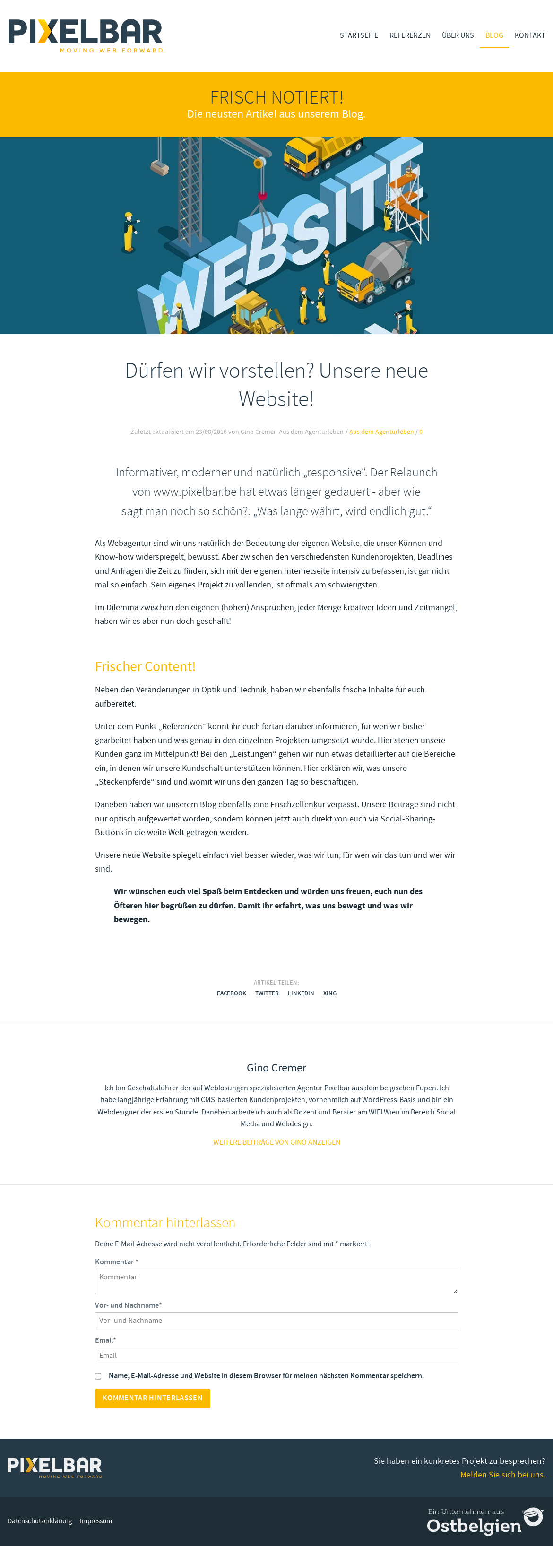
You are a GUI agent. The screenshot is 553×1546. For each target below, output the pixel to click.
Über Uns (458, 35)
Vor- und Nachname (128, 1306)
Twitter (267, 993)
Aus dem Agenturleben (381, 432)
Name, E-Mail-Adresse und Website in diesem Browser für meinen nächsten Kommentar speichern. (266, 1376)
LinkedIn (301, 993)
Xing (330, 993)
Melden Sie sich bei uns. (502, 1474)
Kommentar (116, 1262)
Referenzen (410, 35)
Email (105, 1341)
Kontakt (530, 35)
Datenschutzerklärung (40, 1521)
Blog (494, 35)
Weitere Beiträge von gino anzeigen (276, 1142)
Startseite (359, 35)
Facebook (231, 993)
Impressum (96, 1521)
